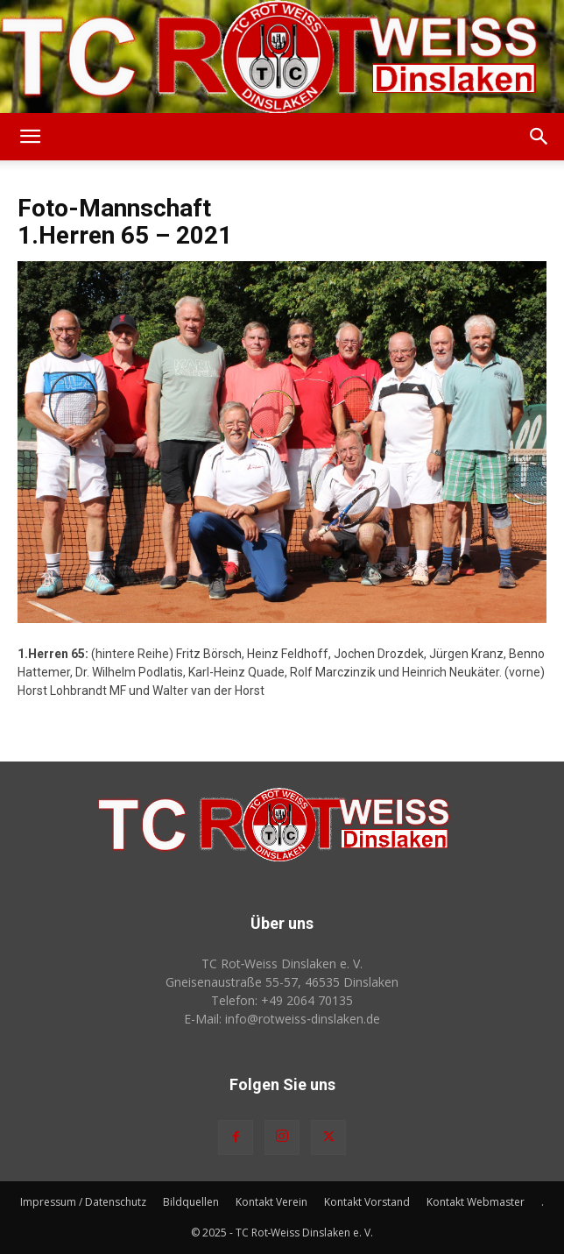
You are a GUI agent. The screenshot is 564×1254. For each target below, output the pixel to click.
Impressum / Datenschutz (83, 1201)
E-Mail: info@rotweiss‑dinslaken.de (282, 1018)
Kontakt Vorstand (367, 1201)
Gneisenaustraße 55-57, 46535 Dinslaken (282, 982)
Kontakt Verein (271, 1201)
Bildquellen (191, 1201)
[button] (30, 136)
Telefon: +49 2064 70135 (282, 1000)
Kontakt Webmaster (476, 1201)
